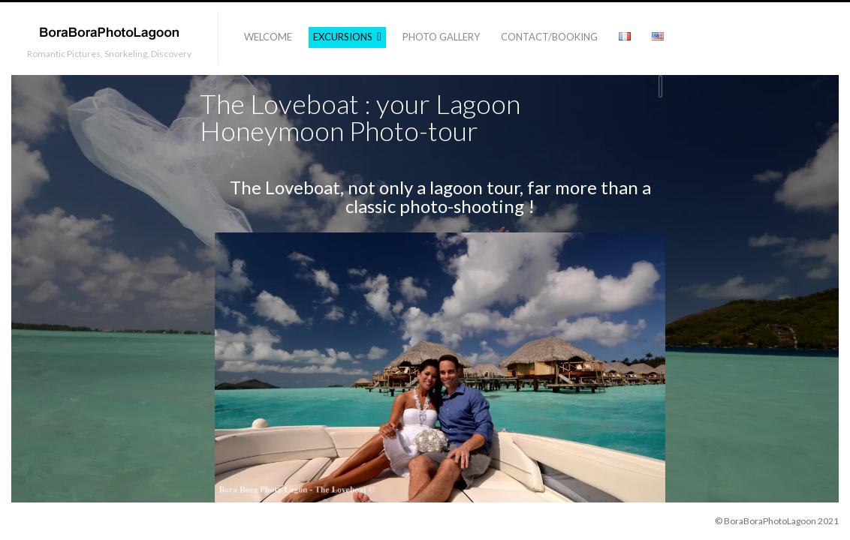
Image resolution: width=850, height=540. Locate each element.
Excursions (342, 37)
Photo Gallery (441, 37)
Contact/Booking (549, 37)
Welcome (268, 37)
